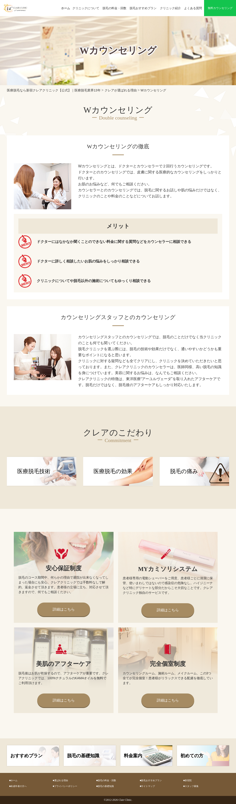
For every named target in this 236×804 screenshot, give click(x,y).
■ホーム (13, 780)
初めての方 (191, 755)
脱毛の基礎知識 (83, 755)
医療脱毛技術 (33, 471)
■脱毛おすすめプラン (151, 780)
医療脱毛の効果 (113, 471)
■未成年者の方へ (18, 786)
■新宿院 (187, 780)
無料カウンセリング (220, 8)
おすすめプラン (26, 755)
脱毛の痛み (184, 471)
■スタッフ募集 (191, 786)
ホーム (65, 8)
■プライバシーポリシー (65, 786)
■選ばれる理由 (60, 780)
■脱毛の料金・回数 (106, 780)
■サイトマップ (147, 786)
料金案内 (133, 755)
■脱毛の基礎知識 (105, 786)
